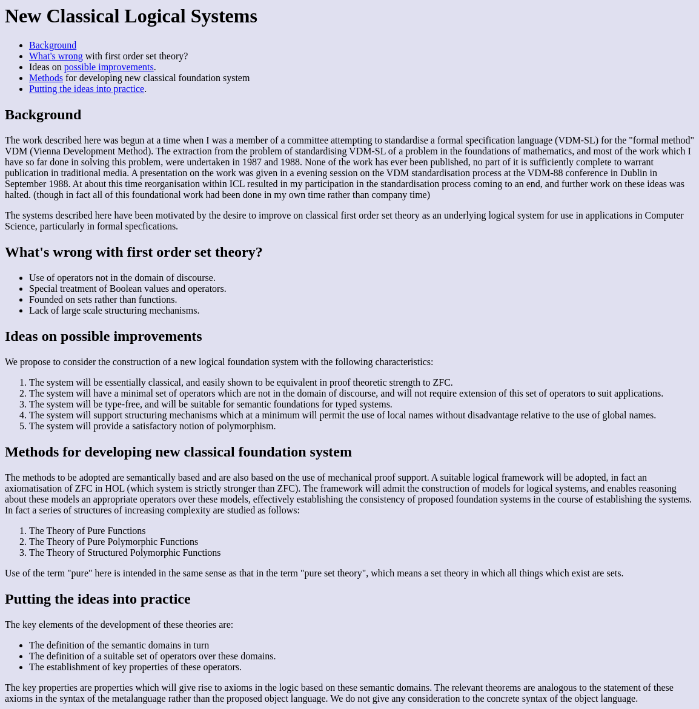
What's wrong (56, 56)
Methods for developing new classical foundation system (178, 452)
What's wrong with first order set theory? (134, 252)
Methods (46, 78)
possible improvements (109, 67)
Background (52, 45)
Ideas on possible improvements (103, 336)
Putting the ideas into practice (86, 89)
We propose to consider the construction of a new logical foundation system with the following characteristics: (349, 394)
